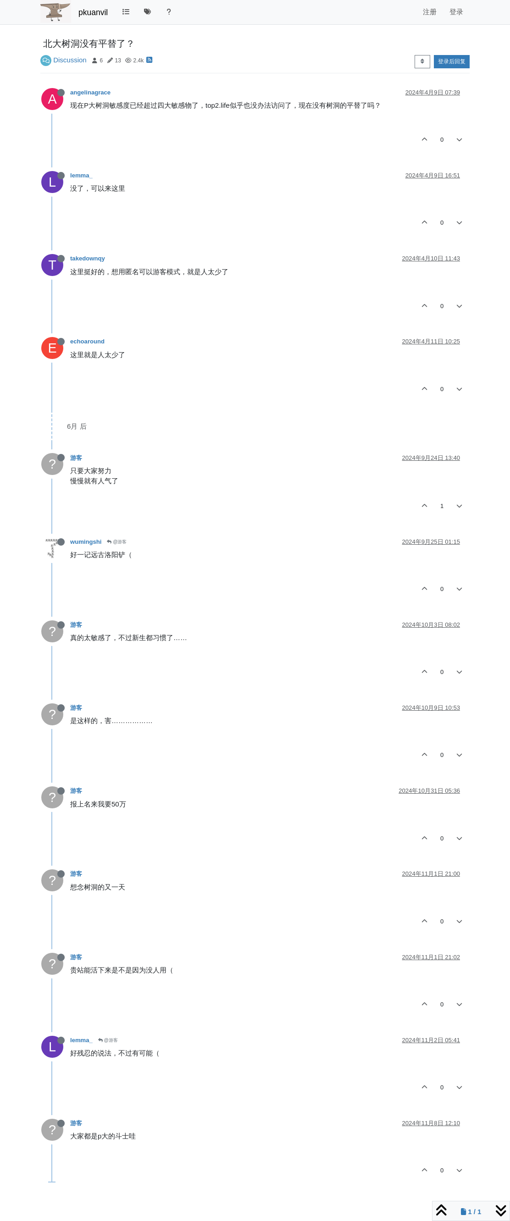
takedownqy (87, 258)
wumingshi (85, 541)
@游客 (117, 541)
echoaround (87, 341)
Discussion (70, 60)
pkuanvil (93, 12)
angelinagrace (90, 92)
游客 (76, 457)
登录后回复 (452, 61)
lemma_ (81, 175)
